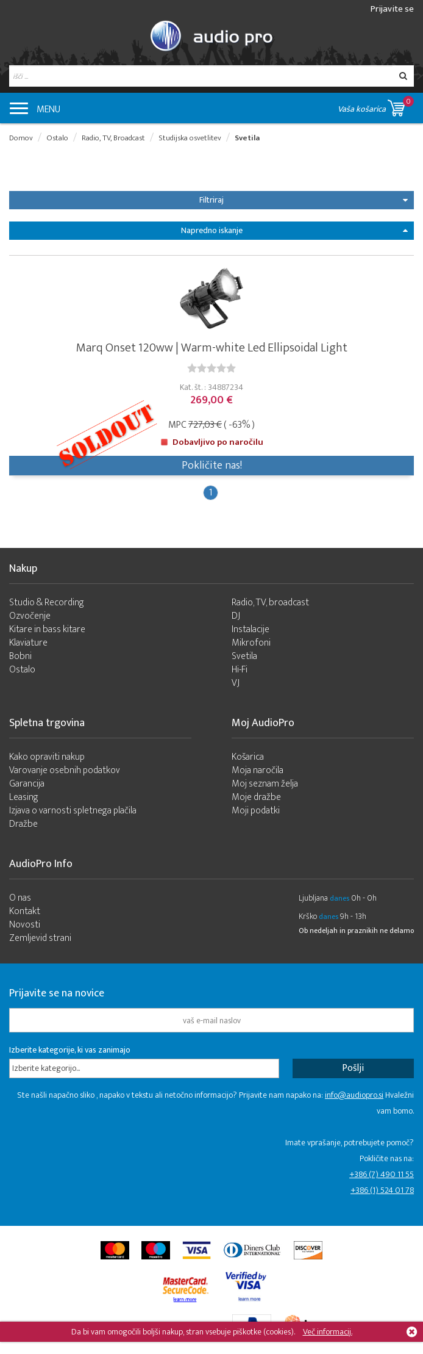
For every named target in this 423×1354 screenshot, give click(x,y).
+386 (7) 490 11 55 (381, 1174)
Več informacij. (327, 1332)
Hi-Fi (239, 669)
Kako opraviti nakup (47, 757)
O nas (20, 898)
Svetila (247, 138)
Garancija (26, 784)
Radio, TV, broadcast (270, 602)
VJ (236, 683)
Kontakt (24, 911)
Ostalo (57, 138)
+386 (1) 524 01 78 (382, 1190)
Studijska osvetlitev (189, 138)
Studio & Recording (46, 602)
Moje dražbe (256, 797)
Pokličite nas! (212, 465)
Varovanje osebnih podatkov (64, 770)
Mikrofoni (251, 643)
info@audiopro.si (354, 1095)
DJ (236, 616)
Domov (21, 138)
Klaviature (28, 643)
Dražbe (23, 824)
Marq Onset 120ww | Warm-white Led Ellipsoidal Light (211, 347)
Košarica (248, 757)
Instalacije (250, 629)
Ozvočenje (30, 616)
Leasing (23, 797)
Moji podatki (256, 810)
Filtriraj (303, 200)
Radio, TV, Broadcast (113, 138)
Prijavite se (392, 8)
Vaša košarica (376, 106)
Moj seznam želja (265, 784)
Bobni (20, 656)
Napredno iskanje (294, 230)
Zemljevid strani (40, 938)
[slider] (211, 368)
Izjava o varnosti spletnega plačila (73, 810)
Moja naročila (257, 770)
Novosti (24, 924)
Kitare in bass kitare (47, 629)
